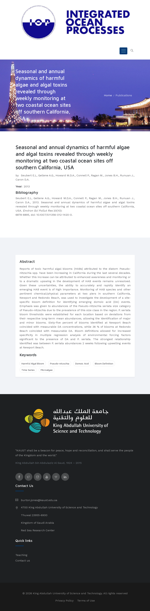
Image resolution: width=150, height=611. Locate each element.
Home (108, 95)
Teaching (21, 555)
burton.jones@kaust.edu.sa (39, 500)
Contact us (22, 560)
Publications (124, 95)
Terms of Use (86, 600)
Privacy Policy (64, 600)
